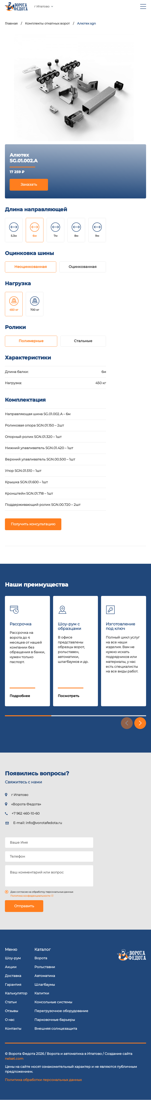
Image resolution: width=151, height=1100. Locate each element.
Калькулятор (16, 993)
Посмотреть (68, 696)
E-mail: (37, 823)
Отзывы (11, 1011)
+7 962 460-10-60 (65, 8)
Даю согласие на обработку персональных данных (41, 891)
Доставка (13, 976)
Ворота (40, 958)
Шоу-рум (13, 958)
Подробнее (20, 696)
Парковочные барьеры (54, 1020)
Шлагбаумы (44, 985)
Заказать (29, 184)
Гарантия (13, 985)
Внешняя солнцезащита (55, 1029)
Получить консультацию (33, 524)
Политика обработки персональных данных (43, 1080)
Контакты (13, 1029)
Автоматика (44, 976)
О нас (10, 1020)
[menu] (143, 8)
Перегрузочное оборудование (61, 1011)
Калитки (41, 993)
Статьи (11, 1002)
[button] (140, 723)
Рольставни (44, 967)
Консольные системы (53, 1002)
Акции (11, 967)
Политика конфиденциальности (30, 895)
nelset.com (14, 1059)
